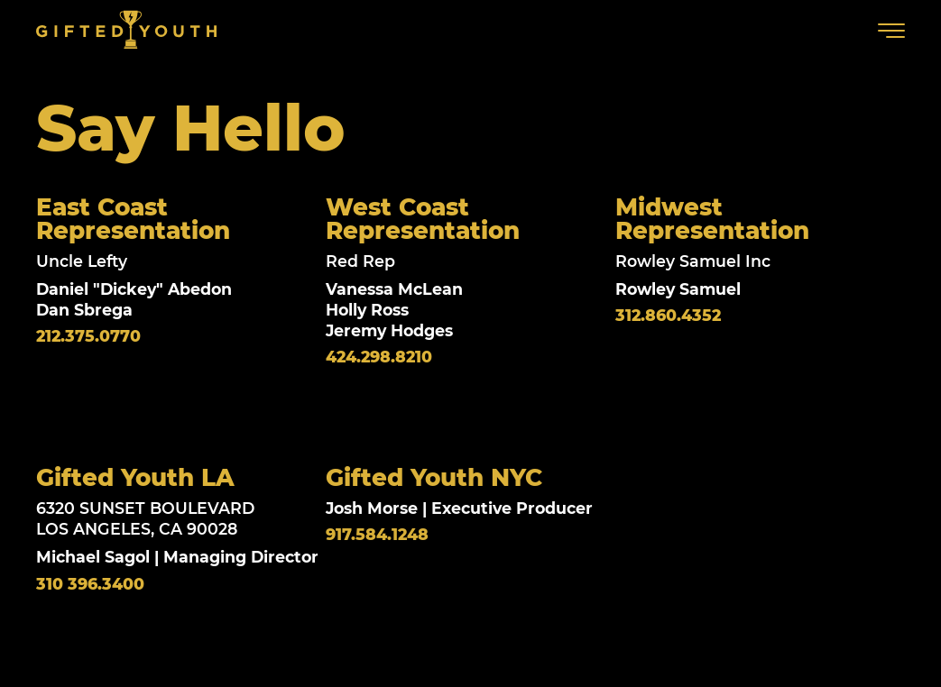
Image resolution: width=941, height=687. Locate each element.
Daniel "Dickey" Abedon (134, 288)
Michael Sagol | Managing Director (177, 557)
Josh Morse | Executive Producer (459, 508)
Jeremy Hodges (389, 330)
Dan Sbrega (84, 309)
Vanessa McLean (394, 288)
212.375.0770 (88, 336)
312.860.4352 (668, 316)
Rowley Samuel (678, 288)
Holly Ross (367, 309)
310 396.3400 (90, 585)
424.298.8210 (379, 357)
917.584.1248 (377, 536)
